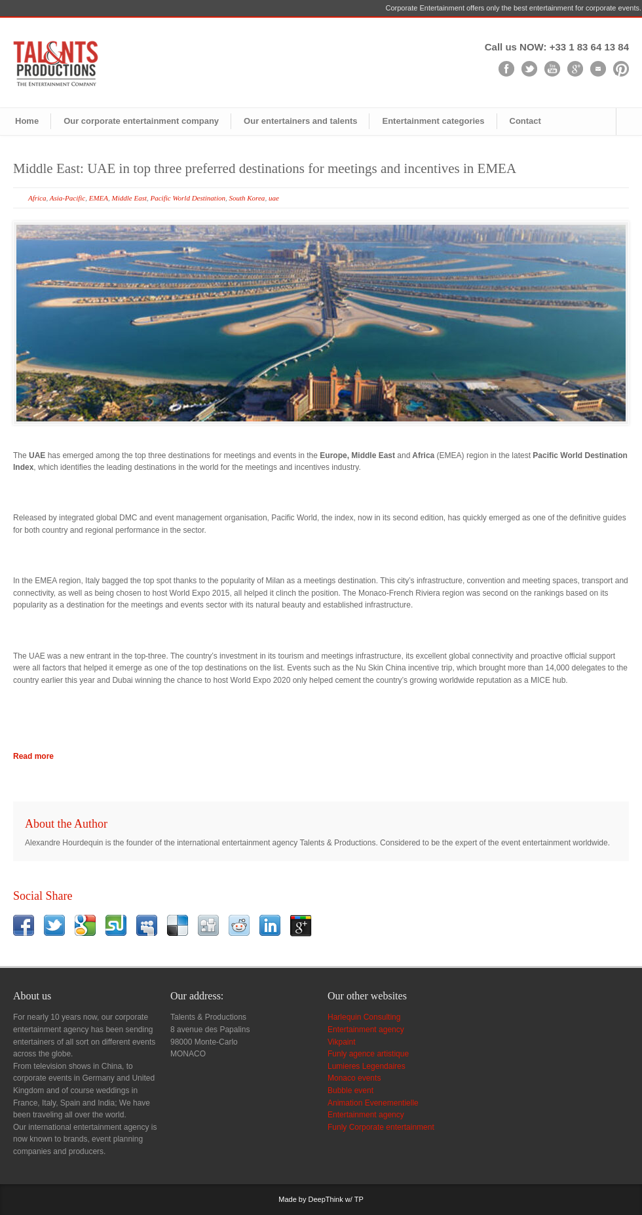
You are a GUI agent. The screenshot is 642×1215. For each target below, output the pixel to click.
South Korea (247, 198)
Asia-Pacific (67, 198)
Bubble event (350, 1090)
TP (359, 1199)
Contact (525, 121)
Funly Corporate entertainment (381, 1127)
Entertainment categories (433, 121)
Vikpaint (341, 1042)
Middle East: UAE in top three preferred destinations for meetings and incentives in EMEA (264, 168)
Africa (37, 198)
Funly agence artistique (368, 1053)
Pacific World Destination (187, 198)
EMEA (98, 198)
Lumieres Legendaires (367, 1066)
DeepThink (326, 1199)
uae (274, 198)
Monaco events (354, 1078)
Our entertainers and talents (300, 121)
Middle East (129, 198)
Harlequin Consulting (364, 1017)
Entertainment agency (366, 1029)
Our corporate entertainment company (141, 121)
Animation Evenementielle (373, 1103)
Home (27, 121)
